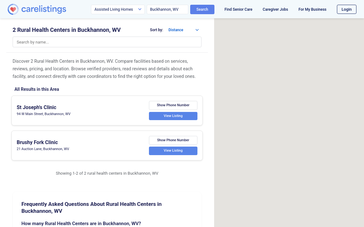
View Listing (173, 116)
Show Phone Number (173, 105)
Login (347, 9)
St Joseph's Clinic (36, 107)
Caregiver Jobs (275, 9)
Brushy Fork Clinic (37, 142)
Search (202, 9)
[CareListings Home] (55, 9)
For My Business (313, 9)
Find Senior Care (238, 9)
